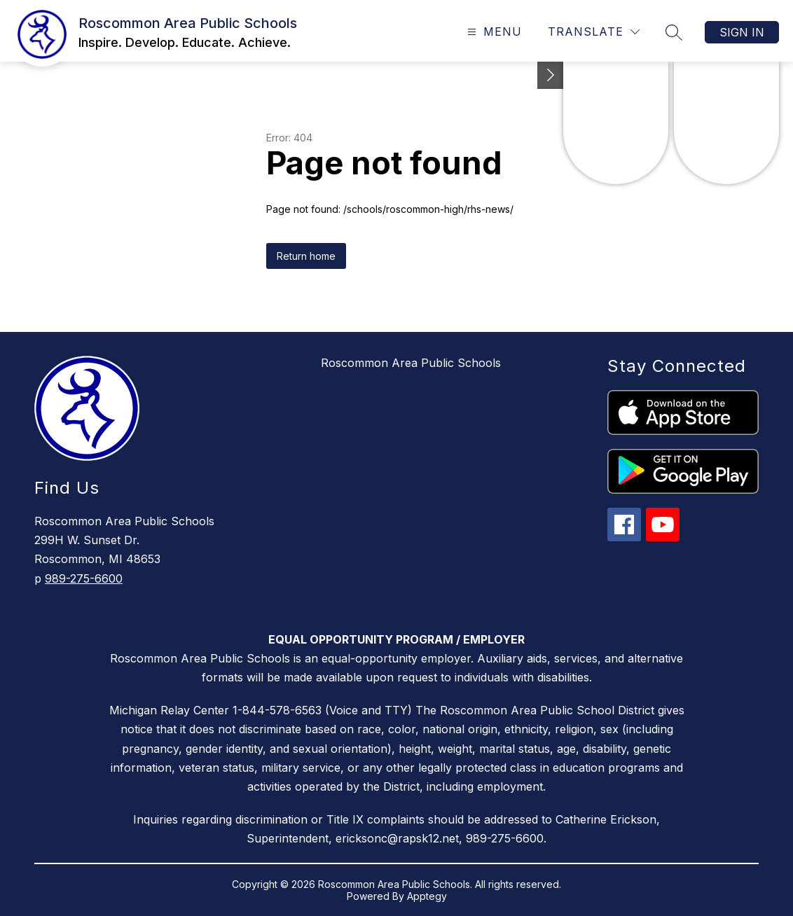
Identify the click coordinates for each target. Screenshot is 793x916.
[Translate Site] (593, 32)
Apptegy (427, 896)
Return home (306, 256)
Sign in (741, 32)
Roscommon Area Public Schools (411, 363)
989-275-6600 (84, 578)
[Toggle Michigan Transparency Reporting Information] (550, 75)
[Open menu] (493, 32)
